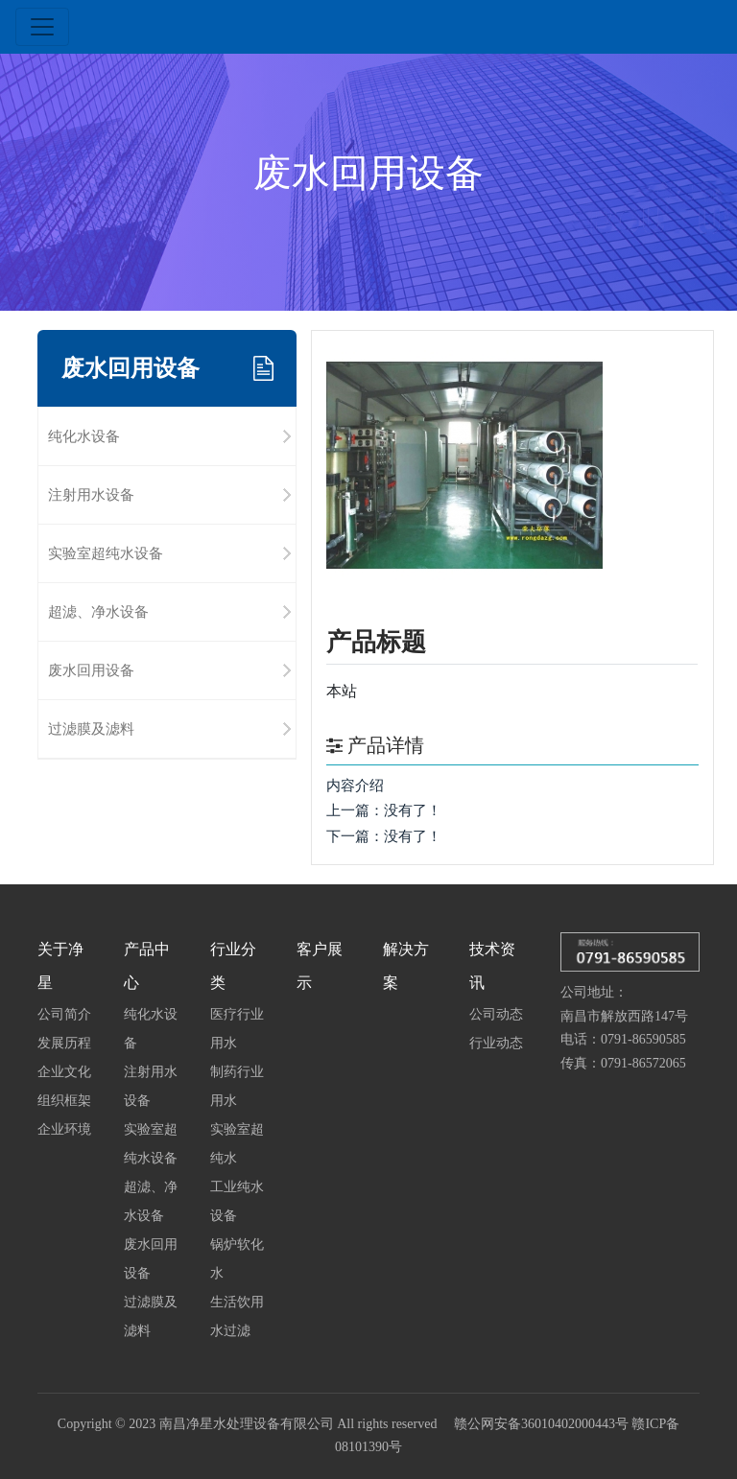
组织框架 (64, 1100)
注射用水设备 (91, 494)
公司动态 (496, 1013)
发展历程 (64, 1042)
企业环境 (64, 1129)
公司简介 (64, 1013)
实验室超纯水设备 (105, 553)
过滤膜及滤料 (91, 728)
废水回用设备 (91, 670)
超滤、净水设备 (98, 611)
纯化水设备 (84, 436)
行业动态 (496, 1042)
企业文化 (64, 1071)
